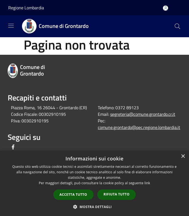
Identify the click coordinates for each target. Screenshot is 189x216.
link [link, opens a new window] (147, 183)
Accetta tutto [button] (73, 194)
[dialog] (94, 183)
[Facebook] (13, 147)
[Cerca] (177, 26)
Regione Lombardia (26, 7)
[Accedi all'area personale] (165, 8)
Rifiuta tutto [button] (117, 194)
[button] (94, 206)
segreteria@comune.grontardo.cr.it (142, 114)
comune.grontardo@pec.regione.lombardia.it (139, 127)
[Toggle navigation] (11, 25)
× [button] (183, 156)
